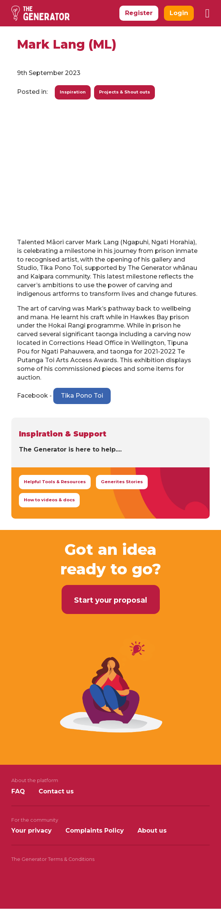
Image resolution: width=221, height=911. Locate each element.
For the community (34, 820)
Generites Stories (122, 481)
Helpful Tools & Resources (55, 481)
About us (152, 830)
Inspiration (73, 92)
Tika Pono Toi (82, 395)
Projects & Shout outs (124, 92)
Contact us (56, 791)
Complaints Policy (94, 830)
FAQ (18, 791)
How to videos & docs (49, 499)
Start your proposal (110, 600)
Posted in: (32, 91)
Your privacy (31, 830)
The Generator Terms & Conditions (52, 859)
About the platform (34, 780)
